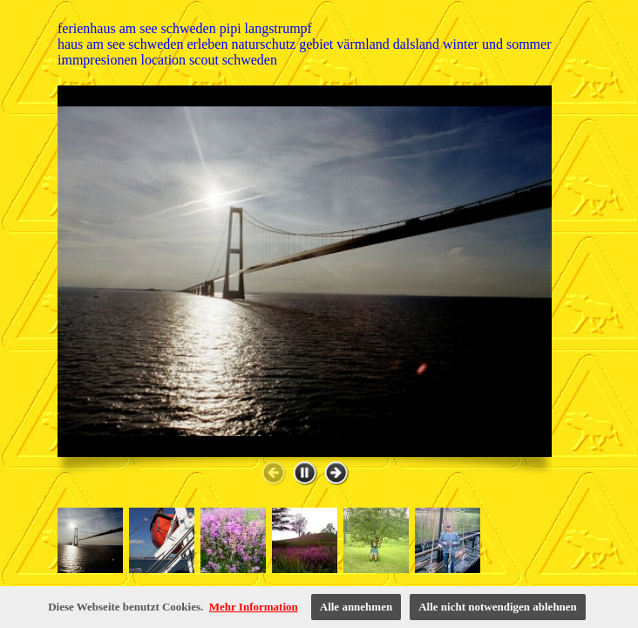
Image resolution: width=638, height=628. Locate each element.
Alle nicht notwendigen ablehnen (497, 606)
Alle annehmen (356, 606)
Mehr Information (253, 606)
